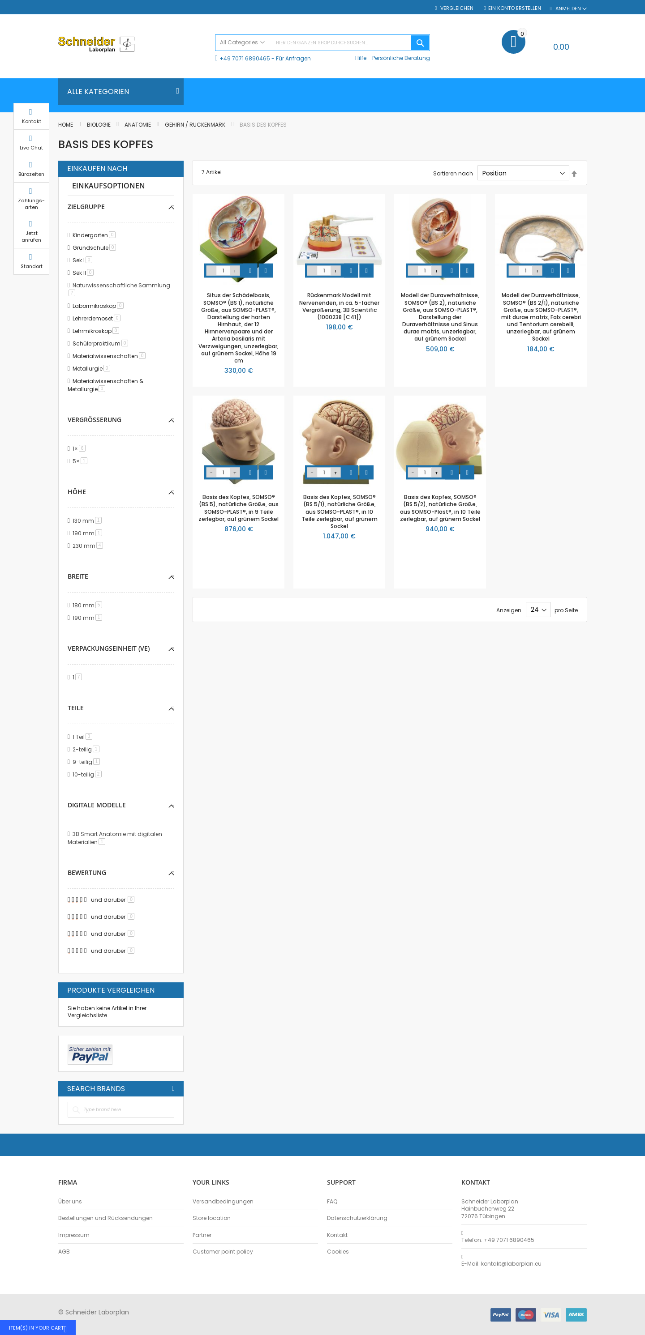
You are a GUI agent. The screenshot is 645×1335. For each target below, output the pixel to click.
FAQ (332, 1201)
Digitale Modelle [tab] (97, 805)
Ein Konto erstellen (514, 8)
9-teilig (88, 762)
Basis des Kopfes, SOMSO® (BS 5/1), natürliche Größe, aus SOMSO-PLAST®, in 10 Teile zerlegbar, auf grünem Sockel (339, 511)
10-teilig (89, 774)
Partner (202, 1235)
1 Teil (84, 737)
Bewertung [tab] (87, 872)
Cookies (338, 1251)
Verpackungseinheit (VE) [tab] (109, 648)
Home (66, 124)
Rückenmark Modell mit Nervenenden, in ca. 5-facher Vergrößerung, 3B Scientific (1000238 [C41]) (339, 306)
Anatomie (138, 124)
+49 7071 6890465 (244, 58)
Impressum (74, 1235)
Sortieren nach (453, 173)
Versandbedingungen (223, 1201)
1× (81, 448)
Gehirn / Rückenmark (196, 124)
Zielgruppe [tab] (86, 206)
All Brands (173, 1088)
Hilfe (360, 58)
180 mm (89, 605)
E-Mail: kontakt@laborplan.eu (501, 1263)
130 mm (89, 521)
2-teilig (88, 749)
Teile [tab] (76, 708)
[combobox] (322, 43)
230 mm (89, 546)
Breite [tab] (78, 576)
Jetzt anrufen (609, 245)
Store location (212, 1218)
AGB (64, 1251)
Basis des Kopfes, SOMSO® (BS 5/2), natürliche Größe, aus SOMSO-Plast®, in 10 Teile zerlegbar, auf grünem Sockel (440, 508)
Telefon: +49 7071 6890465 (497, 1240)
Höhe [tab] (77, 491)
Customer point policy (223, 1251)
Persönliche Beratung (401, 58)
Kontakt (337, 1235)
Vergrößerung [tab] (94, 419)
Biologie (99, 124)
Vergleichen (456, 8)
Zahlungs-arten (609, 212)
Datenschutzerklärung (357, 1218)
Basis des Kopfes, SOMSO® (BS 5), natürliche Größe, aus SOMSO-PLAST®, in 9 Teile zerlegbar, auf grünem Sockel (238, 508)
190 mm (89, 533)
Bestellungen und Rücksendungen (105, 1218)
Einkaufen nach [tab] (97, 169)
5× (81, 461)
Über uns (70, 1201)
